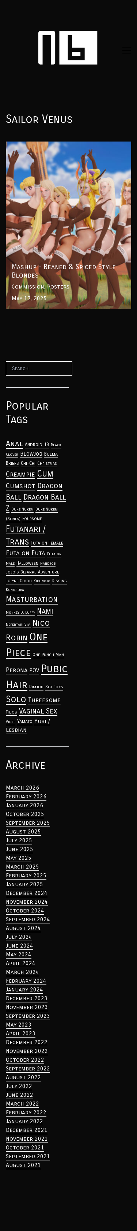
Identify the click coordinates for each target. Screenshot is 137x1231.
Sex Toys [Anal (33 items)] (54, 686)
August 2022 (23, 1077)
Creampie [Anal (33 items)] (20, 474)
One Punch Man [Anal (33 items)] (48, 654)
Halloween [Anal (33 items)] (27, 563)
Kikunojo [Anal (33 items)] (42, 581)
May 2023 (18, 1024)
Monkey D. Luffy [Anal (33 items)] (20, 612)
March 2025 (22, 866)
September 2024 (28, 919)
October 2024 (25, 910)
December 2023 (26, 998)
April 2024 (20, 963)
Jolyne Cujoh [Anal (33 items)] (19, 580)
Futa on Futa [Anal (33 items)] (25, 553)
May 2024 (18, 954)
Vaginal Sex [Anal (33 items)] (38, 711)
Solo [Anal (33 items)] (16, 699)
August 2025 (23, 831)
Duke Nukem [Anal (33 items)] (22, 509)
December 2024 (26, 892)
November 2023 (27, 1007)
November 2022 (27, 1050)
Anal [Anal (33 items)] (14, 443)
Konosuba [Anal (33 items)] (15, 589)
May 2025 (18, 857)
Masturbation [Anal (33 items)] (32, 599)
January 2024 (24, 989)
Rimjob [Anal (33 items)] (36, 686)
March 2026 (22, 787)
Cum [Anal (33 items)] (45, 473)
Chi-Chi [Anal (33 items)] (28, 463)
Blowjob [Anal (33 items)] (31, 454)
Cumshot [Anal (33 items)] (20, 486)
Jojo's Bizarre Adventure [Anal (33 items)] (32, 572)
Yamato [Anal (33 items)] (25, 721)
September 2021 (28, 1156)
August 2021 (23, 1165)
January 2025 (24, 884)
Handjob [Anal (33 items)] (48, 563)
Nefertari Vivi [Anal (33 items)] (18, 624)
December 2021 (26, 1129)
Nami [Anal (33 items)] (45, 611)
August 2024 (23, 928)
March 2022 (22, 1103)
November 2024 (27, 901)
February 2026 (26, 796)
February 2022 (26, 1112)
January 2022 (24, 1121)
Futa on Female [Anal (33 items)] (47, 543)
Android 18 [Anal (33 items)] (37, 445)
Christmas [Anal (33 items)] (47, 463)
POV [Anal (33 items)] (34, 670)
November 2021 (27, 1138)
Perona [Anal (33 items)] (16, 670)
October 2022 (25, 1059)
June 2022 (19, 1094)
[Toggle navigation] (126, 50)
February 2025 (26, 875)
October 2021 (25, 1147)
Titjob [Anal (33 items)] (11, 712)
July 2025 (19, 840)
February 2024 (26, 980)
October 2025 (25, 813)
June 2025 (19, 849)
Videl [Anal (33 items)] (10, 721)
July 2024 (19, 936)
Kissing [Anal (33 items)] (59, 580)
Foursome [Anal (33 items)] (32, 518)
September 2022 (28, 1068)
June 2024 (19, 945)
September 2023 (28, 1015)
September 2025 (28, 822)
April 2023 (20, 1033)
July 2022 (19, 1086)
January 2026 (24, 805)
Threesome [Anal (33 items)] (44, 700)
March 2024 (22, 971)
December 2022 (26, 1042)
